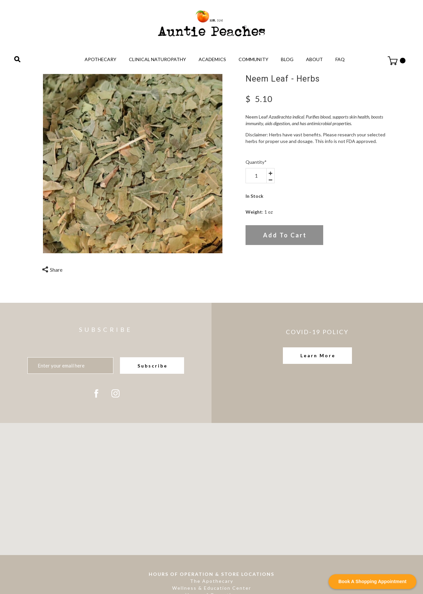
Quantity (256, 162)
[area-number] (256, 175)
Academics (212, 59)
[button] (317, 355)
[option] (133, 163)
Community (253, 59)
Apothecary (100, 59)
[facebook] (96, 393)
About (314, 59)
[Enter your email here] (70, 365)
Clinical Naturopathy (157, 59)
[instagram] (115, 393)
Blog (287, 59)
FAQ (340, 59)
